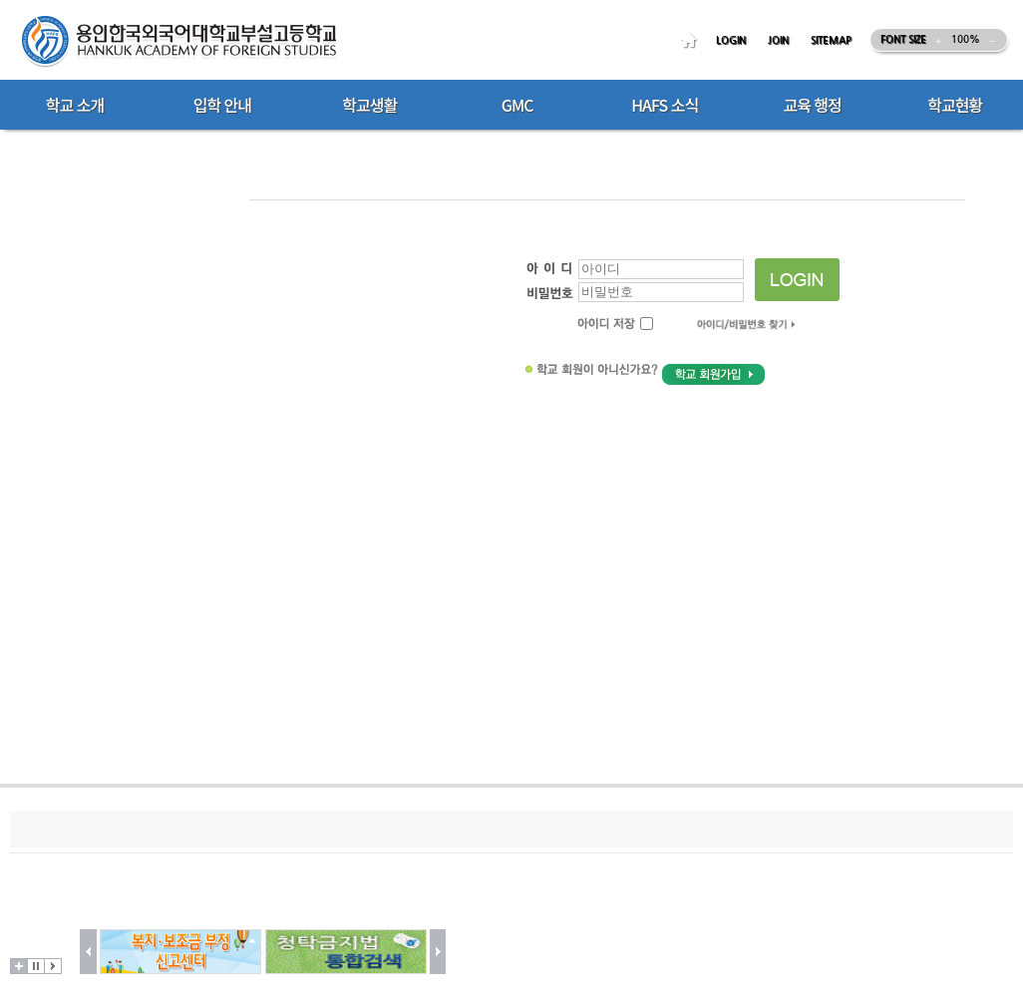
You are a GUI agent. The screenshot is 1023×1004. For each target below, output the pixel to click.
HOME (692, 40)
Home (265, 141)
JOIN (778, 40)
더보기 (19, 966)
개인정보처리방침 (67, 829)
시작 (53, 966)
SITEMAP (831, 40)
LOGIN (731, 40)
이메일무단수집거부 (320, 829)
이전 (88, 951)
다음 (438, 951)
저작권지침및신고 (190, 829)
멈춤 (36, 966)
